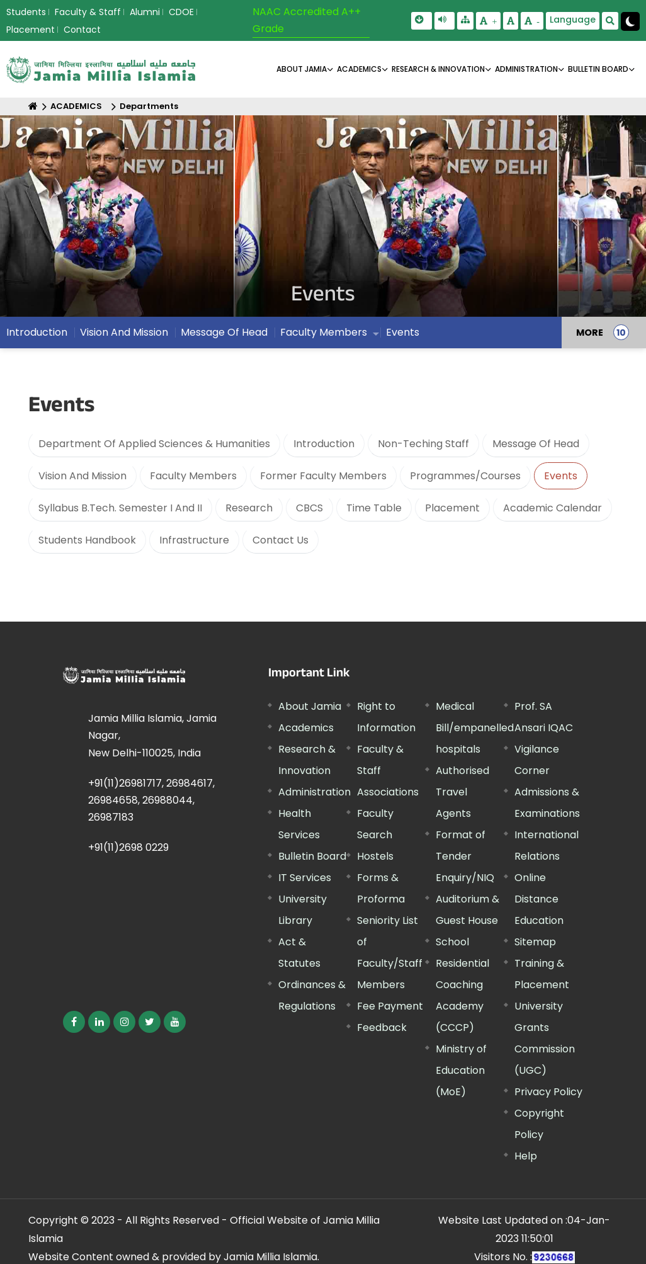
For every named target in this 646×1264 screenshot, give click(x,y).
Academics (306, 727)
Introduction (36, 335)
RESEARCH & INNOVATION (438, 69)
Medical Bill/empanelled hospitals (475, 727)
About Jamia (301, 69)
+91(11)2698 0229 (128, 847)
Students (26, 12)
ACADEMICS (359, 69)
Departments (149, 106)
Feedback (382, 1027)
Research (249, 508)
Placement (30, 29)
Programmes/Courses (465, 476)
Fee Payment (390, 1006)
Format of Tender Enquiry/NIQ (465, 856)
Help (525, 1156)
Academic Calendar (552, 508)
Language (573, 19)
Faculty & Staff (88, 12)
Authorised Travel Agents (462, 792)
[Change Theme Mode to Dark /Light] (630, 21)
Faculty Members (323, 335)
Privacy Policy (548, 1092)
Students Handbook (87, 540)
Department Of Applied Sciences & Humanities (154, 443)
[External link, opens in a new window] (74, 1022)
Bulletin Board (312, 856)
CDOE (181, 12)
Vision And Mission (124, 335)
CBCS (309, 508)
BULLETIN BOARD (598, 69)
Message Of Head (224, 335)
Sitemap (535, 942)
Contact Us (280, 540)
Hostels (375, 856)
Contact (82, 29)
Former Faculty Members (323, 476)
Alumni (145, 12)
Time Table (374, 508)
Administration (314, 792)
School (452, 942)
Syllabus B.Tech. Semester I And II (120, 508)
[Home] (33, 106)
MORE (589, 335)
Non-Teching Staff (423, 443)
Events (402, 335)
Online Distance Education (539, 899)
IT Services (304, 877)
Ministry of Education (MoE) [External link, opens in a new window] (461, 1070)
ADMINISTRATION (526, 69)
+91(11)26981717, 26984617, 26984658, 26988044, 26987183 (151, 800)
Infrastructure (194, 540)
